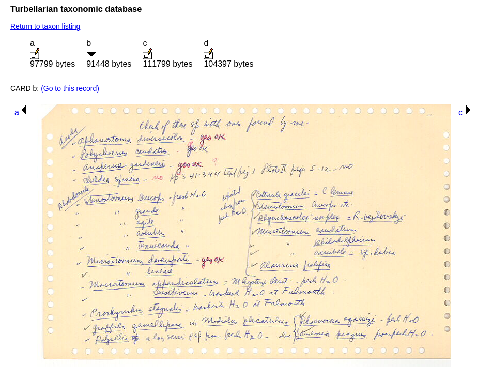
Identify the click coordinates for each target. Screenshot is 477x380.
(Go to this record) (70, 88)
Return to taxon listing (45, 26)
